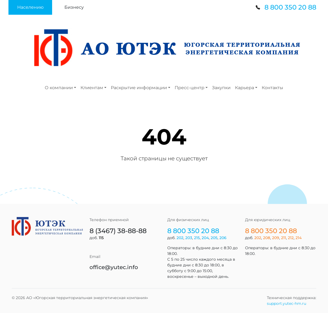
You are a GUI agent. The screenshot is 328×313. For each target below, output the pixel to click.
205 (214, 237)
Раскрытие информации (139, 87)
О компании (59, 87)
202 (180, 237)
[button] (30, 7)
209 (275, 237)
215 (197, 237)
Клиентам (91, 87)
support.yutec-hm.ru (286, 303)
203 (188, 237)
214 (299, 237)
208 (266, 237)
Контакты (272, 87)
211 (283, 237)
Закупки (221, 87)
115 (101, 237)
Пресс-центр (189, 87)
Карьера (244, 87)
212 (291, 237)
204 (205, 237)
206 (222, 237)
